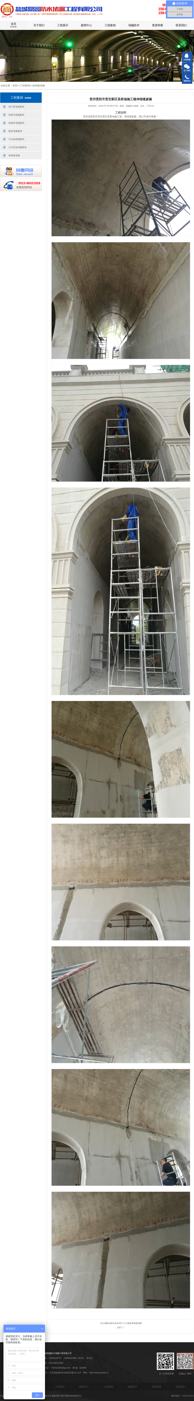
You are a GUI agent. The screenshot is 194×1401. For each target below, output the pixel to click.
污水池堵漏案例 (16, 139)
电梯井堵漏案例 (16, 123)
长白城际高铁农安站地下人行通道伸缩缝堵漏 (121, 1323)
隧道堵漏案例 (15, 131)
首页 (13, 25)
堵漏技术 (133, 25)
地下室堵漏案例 (16, 106)
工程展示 (62, 25)
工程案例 (110, 25)
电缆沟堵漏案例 (16, 115)
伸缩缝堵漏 (39, 85)
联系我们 (181, 25)
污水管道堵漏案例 (17, 147)
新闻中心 (86, 25)
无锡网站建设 (188, 1396)
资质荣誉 (157, 25)
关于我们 (38, 25)
